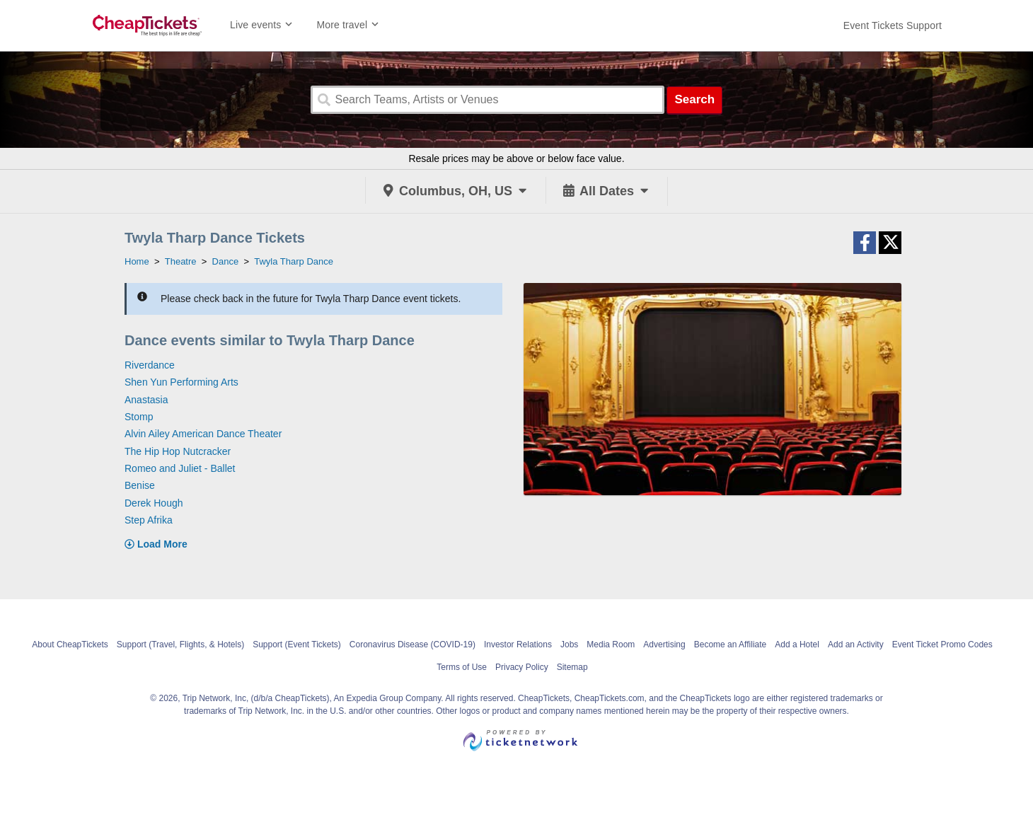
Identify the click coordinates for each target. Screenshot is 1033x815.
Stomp (139, 416)
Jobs (569, 644)
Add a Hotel (797, 644)
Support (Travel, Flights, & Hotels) (180, 644)
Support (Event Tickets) (297, 644)
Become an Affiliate (730, 644)
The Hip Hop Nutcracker (178, 451)
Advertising (664, 644)
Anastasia (146, 399)
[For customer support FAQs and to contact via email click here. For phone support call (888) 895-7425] (892, 25)
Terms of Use (462, 667)
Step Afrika (149, 520)
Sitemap (572, 667)
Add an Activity (856, 644)
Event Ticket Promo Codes (942, 644)
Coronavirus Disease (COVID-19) (412, 644)
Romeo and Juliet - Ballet (180, 468)
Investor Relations (518, 644)
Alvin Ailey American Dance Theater (203, 433)
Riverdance (150, 365)
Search (694, 99)
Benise (140, 485)
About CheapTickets (70, 644)
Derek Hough (154, 503)
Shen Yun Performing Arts (181, 382)
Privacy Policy (521, 667)
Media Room (611, 644)
